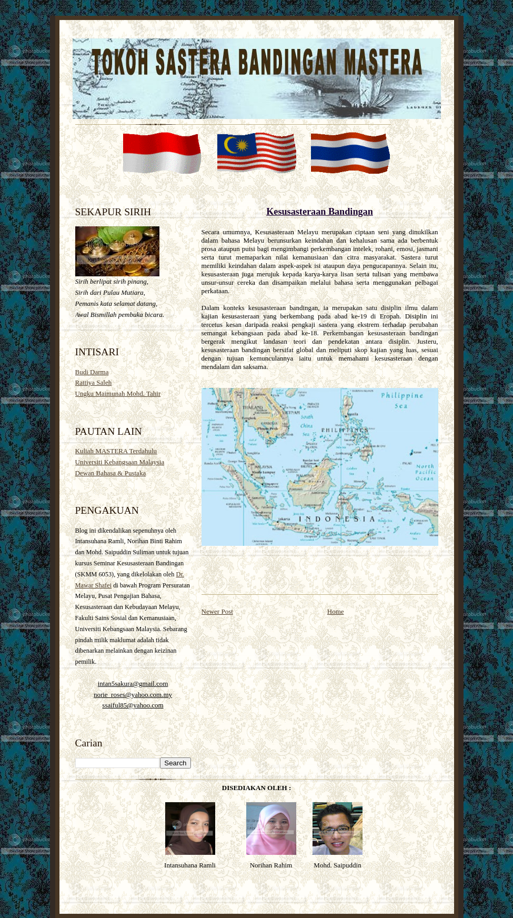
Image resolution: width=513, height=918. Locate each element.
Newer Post (217, 611)
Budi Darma (92, 372)
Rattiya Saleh (93, 382)
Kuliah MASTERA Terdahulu (116, 451)
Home (335, 611)
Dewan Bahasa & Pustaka (110, 473)
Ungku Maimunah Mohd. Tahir (118, 393)
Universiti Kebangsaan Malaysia (120, 462)
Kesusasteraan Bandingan (319, 211)
